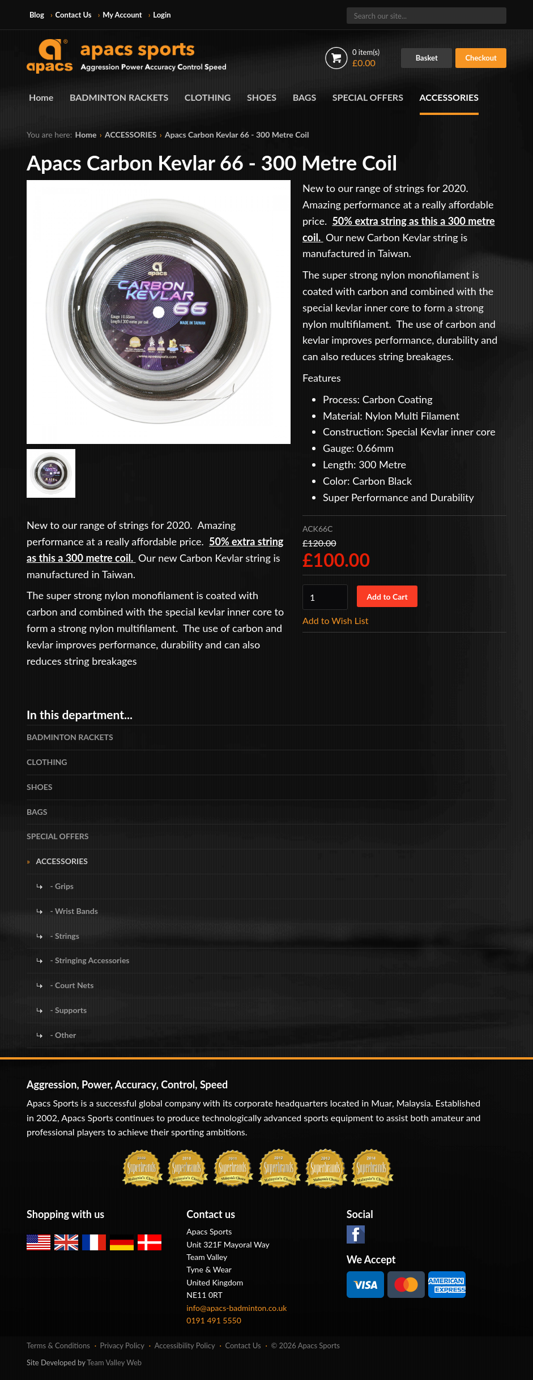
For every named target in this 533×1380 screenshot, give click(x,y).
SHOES (261, 97)
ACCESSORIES (449, 97)
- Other (62, 1035)
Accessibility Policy (185, 1345)
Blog (36, 14)
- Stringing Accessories (88, 960)
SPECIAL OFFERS (367, 97)
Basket (427, 57)
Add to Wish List (335, 620)
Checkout (481, 57)
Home (41, 97)
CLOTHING (208, 97)
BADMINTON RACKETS (119, 97)
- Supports (67, 1010)
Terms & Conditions (58, 1345)
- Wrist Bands (73, 911)
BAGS (305, 97)
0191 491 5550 (213, 1320)
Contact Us (74, 14)
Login (161, 14)
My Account (122, 14)
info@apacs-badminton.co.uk (236, 1308)
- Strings (63, 936)
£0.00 (366, 58)
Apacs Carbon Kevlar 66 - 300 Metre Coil (237, 134)
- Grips (61, 886)
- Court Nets (70, 985)
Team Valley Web (114, 1362)
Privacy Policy (122, 1345)
